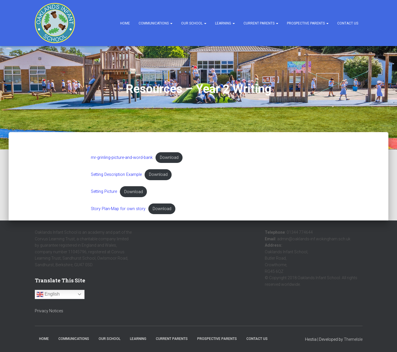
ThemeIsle (353, 339)
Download (169, 157)
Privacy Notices (49, 311)
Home (125, 23)
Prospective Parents (308, 23)
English (48, 294)
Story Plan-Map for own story (118, 208)
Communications (155, 23)
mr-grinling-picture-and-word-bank (122, 157)
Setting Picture (104, 191)
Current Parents (260, 23)
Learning (225, 23)
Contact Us (347, 23)
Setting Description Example (116, 174)
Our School (193, 23)
